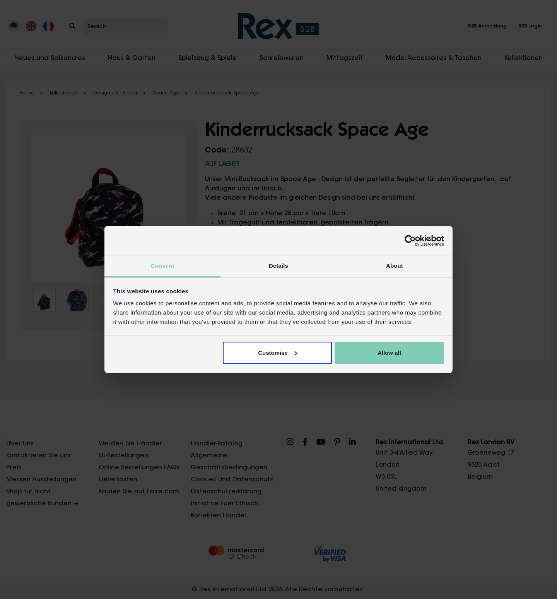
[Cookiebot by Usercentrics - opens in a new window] (410, 240)
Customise (277, 352)
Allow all (389, 352)
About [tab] (394, 265)
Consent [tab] (162, 265)
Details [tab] (278, 265)
